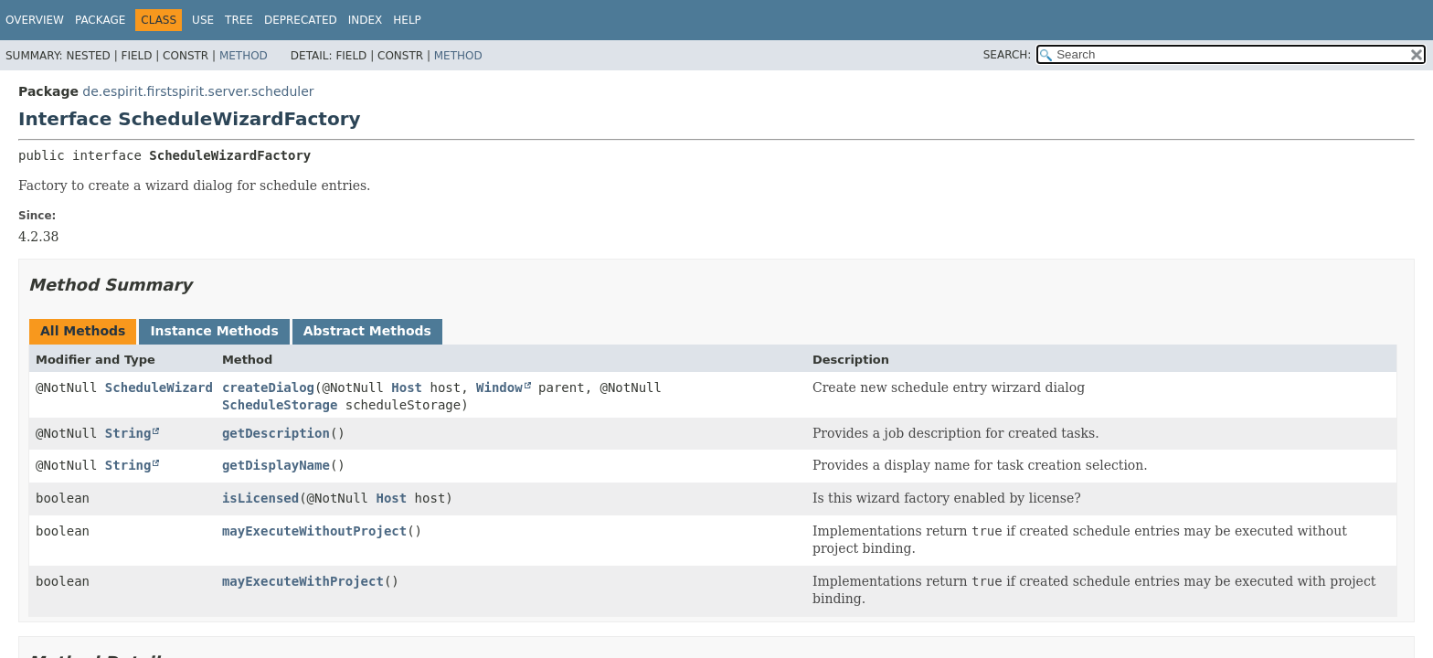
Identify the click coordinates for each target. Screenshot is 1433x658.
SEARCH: (1007, 54)
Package (100, 20)
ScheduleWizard (159, 387)
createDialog (268, 387)
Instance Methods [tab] (214, 331)
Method (243, 55)
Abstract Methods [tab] (367, 331)
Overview (34, 20)
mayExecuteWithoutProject (314, 531)
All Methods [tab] (82, 331)
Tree (239, 20)
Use (203, 20)
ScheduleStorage (279, 405)
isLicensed (260, 498)
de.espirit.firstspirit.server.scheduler (197, 91)
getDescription (276, 433)
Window (499, 387)
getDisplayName (276, 465)
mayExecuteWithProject (303, 581)
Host (406, 387)
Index (365, 20)
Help (407, 20)
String (128, 433)
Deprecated (300, 20)
